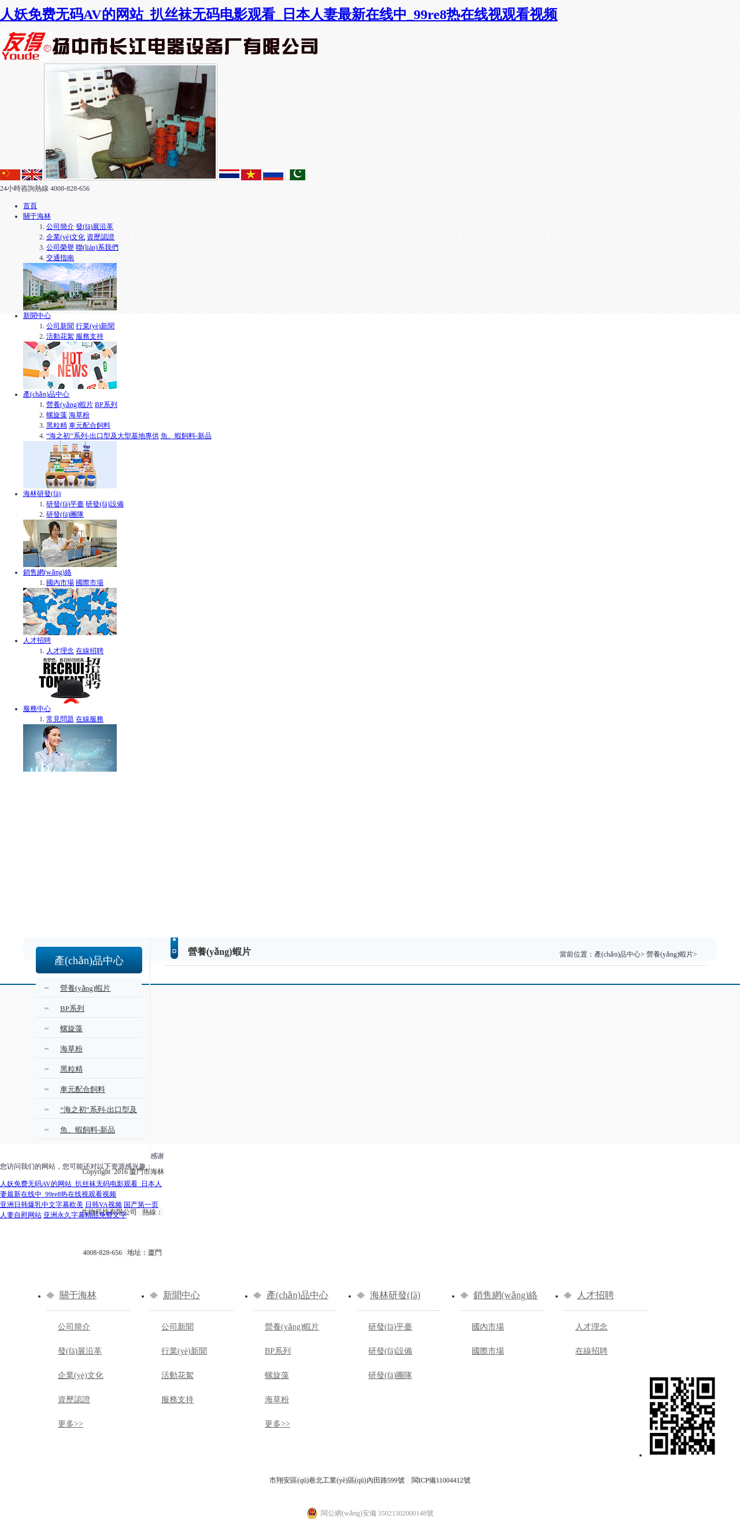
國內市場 (60, 583)
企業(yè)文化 (65, 237)
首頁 (30, 206)
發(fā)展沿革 (94, 227)
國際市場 (89, 583)
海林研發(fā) (42, 494)
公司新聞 (60, 326)
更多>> (70, 1424)
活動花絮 (60, 336)
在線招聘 (89, 651)
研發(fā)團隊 (65, 514)
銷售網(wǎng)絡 (47, 572)
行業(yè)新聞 (95, 326)
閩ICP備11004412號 (441, 1480)
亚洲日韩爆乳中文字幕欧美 (41, 1205)
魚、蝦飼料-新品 (186, 436)
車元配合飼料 (89, 425)
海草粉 (79, 415)
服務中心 (37, 709)
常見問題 (60, 719)
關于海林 (37, 216)
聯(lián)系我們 (97, 247)
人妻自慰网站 (21, 1215)
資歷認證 (100, 237)
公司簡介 (60, 227)
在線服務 (89, 719)
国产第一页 (141, 1205)
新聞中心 (37, 316)
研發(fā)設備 (104, 504)
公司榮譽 (60, 247)
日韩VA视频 (103, 1205)
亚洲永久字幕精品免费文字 (85, 1215)
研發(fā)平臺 (65, 504)
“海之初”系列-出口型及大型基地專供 (102, 436)
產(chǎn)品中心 (46, 394)
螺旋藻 (56, 415)
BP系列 (106, 405)
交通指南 (60, 258)
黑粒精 (56, 425)
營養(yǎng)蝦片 (69, 405)
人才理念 (60, 651)
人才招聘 (37, 640)
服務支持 (89, 336)
